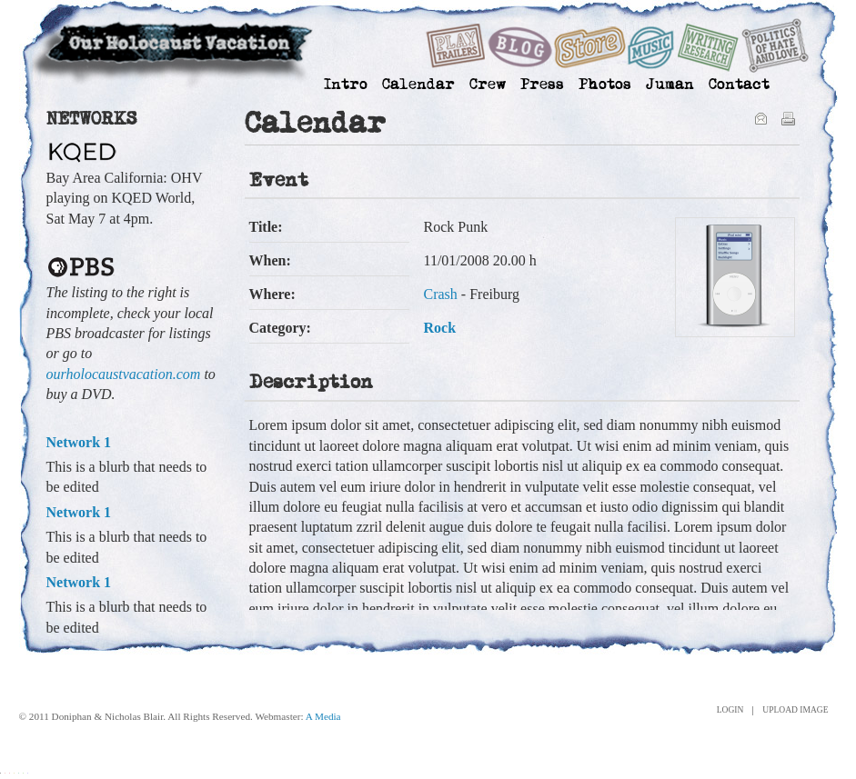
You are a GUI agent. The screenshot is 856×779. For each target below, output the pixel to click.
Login (730, 710)
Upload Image (795, 710)
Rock (440, 327)
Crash (441, 294)
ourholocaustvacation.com (123, 374)
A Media (323, 716)
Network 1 (79, 442)
